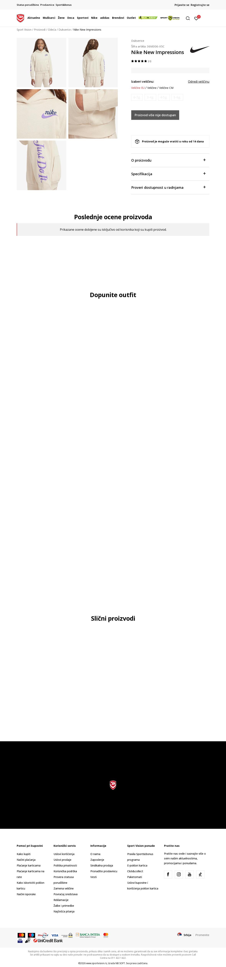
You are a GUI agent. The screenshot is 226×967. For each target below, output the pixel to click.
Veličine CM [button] (166, 87)
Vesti (93, 877)
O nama (95, 854)
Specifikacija (168, 173)
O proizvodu (168, 160)
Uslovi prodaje (62, 860)
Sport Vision (24, 29)
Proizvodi (39, 29)
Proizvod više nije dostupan (155, 115)
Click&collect (135, 871)
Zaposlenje (97, 860)
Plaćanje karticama (28, 865)
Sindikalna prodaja (101, 865)
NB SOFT (120, 963)
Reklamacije (61, 900)
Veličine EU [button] (138, 87)
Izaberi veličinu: (142, 81)
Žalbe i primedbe (64, 905)
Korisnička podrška (65, 871)
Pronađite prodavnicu (103, 871)
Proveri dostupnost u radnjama (168, 187)
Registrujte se (200, 5)
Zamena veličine (64, 888)
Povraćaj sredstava (66, 894)
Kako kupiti (24, 854)
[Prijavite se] (196, 18)
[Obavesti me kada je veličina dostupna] (137, 97)
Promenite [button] (202, 935)
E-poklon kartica (137, 865)
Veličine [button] (152, 87)
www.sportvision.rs (96, 963)
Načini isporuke (26, 894)
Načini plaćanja (26, 860)
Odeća (52, 29)
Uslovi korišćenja (64, 854)
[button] (189, 18)
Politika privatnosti (65, 865)
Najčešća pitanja (64, 911)
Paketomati (134, 877)
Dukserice (65, 29)
